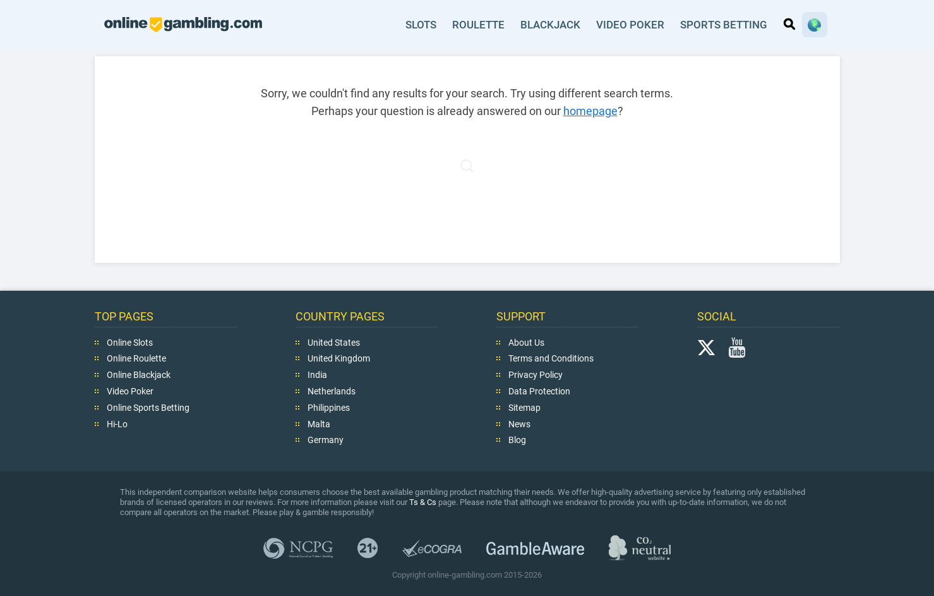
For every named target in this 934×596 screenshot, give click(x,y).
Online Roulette (136, 358)
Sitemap (524, 408)
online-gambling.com (183, 24)
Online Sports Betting (148, 408)
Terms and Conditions (551, 358)
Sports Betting (723, 24)
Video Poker (630, 24)
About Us (526, 342)
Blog (517, 440)
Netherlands (332, 391)
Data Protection (539, 391)
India (317, 375)
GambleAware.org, (535, 547)
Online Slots (130, 342)
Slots (421, 24)
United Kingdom (339, 358)
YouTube (737, 347)
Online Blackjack (139, 375)
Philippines (329, 408)
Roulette (479, 24)
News (519, 423)
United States (334, 342)
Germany (326, 440)
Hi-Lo (117, 423)
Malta (319, 423)
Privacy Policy (535, 375)
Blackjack (552, 24)
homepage (590, 111)
